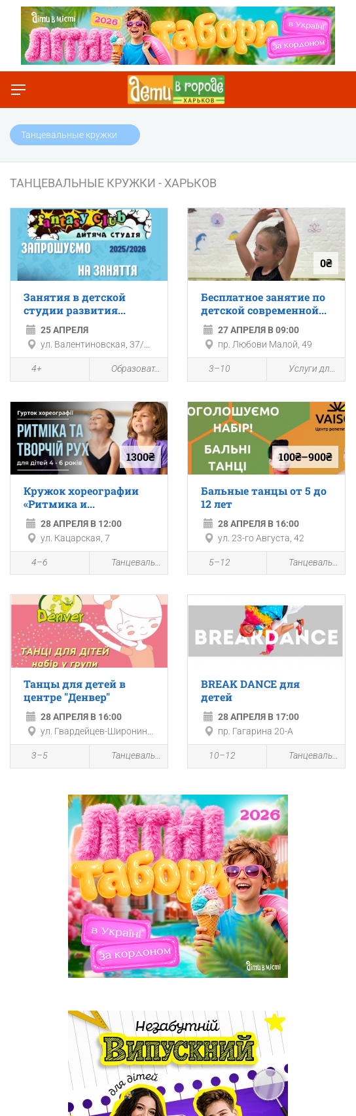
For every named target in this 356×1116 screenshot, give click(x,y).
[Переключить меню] (18, 89)
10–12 (215, 757)
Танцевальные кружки (129, 563)
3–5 (32, 757)
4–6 (32, 563)
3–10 (212, 370)
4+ (29, 370)
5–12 (212, 563)
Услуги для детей (306, 369)
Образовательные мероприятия (129, 369)
